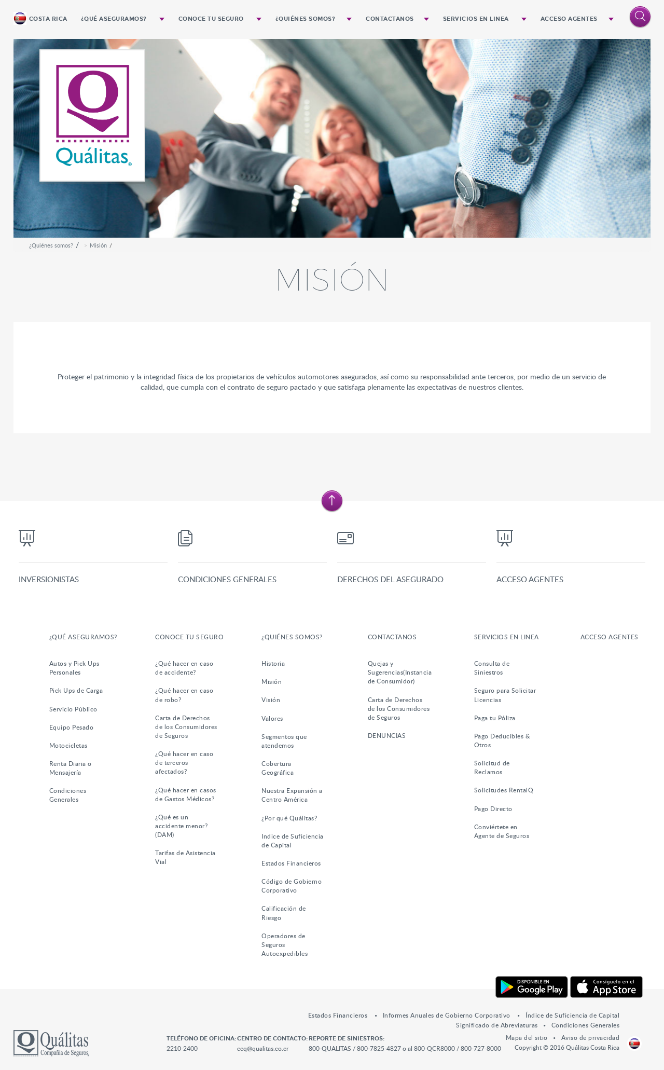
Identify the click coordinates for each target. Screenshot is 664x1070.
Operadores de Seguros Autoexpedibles (284, 944)
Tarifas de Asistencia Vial (185, 857)
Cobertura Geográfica (277, 767)
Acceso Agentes (569, 19)
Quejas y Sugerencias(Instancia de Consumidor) (400, 672)
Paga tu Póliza (495, 718)
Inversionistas (49, 579)
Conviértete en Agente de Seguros (502, 831)
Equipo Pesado (71, 727)
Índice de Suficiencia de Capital (572, 1015)
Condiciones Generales (227, 579)
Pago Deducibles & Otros (502, 740)
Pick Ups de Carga (76, 690)
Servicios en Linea (476, 19)
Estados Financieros (291, 863)
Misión (98, 245)
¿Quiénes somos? (305, 19)
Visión (270, 699)
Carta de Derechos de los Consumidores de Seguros (186, 726)
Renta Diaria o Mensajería (70, 767)
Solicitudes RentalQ (504, 790)
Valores (272, 718)
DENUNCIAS (387, 735)
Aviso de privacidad (590, 1037)
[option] (332, 138)
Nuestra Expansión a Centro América (292, 794)
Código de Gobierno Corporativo (291, 885)
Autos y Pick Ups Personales (74, 667)
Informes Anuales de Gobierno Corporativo (448, 1015)
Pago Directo (493, 808)
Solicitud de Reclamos (492, 767)
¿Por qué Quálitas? (289, 818)
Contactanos (390, 19)
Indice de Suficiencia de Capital (292, 840)
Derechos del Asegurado (390, 579)
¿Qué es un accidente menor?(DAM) (181, 826)
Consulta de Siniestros (492, 667)
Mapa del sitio (527, 1037)
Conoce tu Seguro (211, 19)
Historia (273, 663)
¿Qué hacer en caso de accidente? (184, 667)
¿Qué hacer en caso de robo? (184, 694)
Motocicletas (68, 745)
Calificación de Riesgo (283, 912)
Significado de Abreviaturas (497, 1025)
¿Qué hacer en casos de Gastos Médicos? (185, 794)
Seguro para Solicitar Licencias (505, 694)
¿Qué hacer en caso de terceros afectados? (184, 762)
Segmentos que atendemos (284, 740)
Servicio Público (73, 709)
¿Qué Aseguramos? (114, 19)
